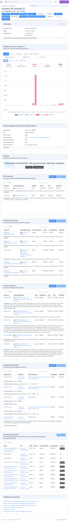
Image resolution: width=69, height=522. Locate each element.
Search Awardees (8, 6)
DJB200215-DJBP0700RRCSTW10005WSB (11, 263)
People (32, 14)
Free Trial (28, 167)
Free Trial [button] (64, 2)
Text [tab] (64, 24)
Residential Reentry (20, 195)
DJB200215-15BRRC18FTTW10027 (9, 233)
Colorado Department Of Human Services (11, 467)
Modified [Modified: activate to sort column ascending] (58, 186)
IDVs (58, 14)
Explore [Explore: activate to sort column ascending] (62, 446)
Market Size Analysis (9, 509)
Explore (62, 448)
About (3, 519)
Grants (23, 16)
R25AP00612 (7, 344)
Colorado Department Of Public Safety (11, 471)
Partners (41, 16)
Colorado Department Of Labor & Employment (11, 479)
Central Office (19, 188)
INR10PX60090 (7, 250)
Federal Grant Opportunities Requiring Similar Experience (19, 503)
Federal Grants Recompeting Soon (13, 507)
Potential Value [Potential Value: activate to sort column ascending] (36, 230)
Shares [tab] (12, 54)
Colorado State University (11, 462)
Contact (8, 519)
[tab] (5, 60)
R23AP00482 (7, 320)
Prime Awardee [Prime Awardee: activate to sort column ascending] (32, 374)
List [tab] (60, 24)
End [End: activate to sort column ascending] (49, 186)
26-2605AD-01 (8, 387)
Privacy (19, 519)
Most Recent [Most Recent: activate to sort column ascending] (54, 446)
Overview (5, 14)
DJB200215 (6, 195)
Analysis (15, 14)
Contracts (6, 16)
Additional (6, 19)
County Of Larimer (21, 377)
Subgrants (32, 16)
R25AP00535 (7, 297)
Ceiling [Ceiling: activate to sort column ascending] (34, 186)
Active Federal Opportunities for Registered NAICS (17, 511)
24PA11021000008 (8, 335)
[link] (64, 227)
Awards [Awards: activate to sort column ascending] (35, 446)
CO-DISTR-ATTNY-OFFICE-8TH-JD (9, 417)
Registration (23, 14)
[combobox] (28, 1)
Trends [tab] (6, 54)
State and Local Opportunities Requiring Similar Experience (20, 505)
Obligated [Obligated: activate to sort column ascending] (42, 295)
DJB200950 (7, 188)
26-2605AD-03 (8, 377)
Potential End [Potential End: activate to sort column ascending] (53, 230)
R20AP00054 (7, 311)
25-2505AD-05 (8, 397)
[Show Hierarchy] (36, 28)
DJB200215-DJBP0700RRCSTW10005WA (11, 271)
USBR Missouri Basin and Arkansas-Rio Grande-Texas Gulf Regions (25, 253)
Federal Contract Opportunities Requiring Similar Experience (20, 501)
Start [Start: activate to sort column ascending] (41, 186)
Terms (14, 519)
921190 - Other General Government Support (37, 137)
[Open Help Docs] (14, 6)
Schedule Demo (38, 167)
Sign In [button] (56, 2)
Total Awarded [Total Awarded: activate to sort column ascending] (44, 446)
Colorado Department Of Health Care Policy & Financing (11, 450)
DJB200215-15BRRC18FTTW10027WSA (10, 242)
